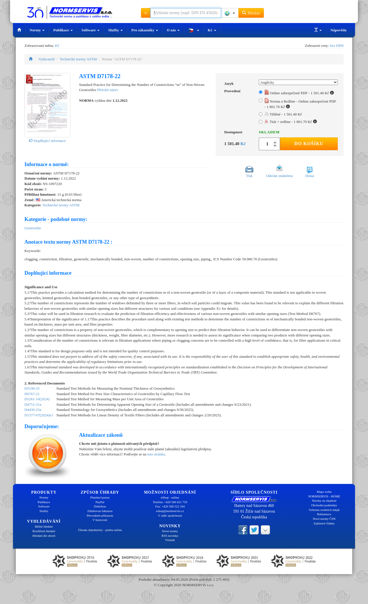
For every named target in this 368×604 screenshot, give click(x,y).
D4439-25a (32, 409)
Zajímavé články (324, 523)
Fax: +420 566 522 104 (170, 506)
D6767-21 (32, 394)
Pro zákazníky (144, 30)
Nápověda (338, 30)
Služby (115, 30)
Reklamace (324, 514)
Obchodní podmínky (324, 505)
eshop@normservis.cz (170, 511)
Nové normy (170, 531)
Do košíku (308, 143)
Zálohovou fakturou (100, 511)
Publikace (63, 30)
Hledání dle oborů (43, 535)
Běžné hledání (44, 526)
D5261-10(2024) (36, 399)
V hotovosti (100, 520)
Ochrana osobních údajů (324, 509)
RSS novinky (170, 535)
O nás (173, 30)
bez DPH (337, 45)
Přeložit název (107, 90)
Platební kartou (100, 497)
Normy (37, 30)
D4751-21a (32, 404)
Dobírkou (100, 506)
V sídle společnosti (170, 515)
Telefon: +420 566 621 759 (170, 502)
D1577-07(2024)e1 (38, 415)
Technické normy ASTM (78, 59)
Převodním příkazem (100, 515)
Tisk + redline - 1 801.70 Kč (290, 122)
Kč (212, 30)
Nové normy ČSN (324, 518)
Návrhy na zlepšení (324, 500)
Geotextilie (32, 228)
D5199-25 (32, 388)
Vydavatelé (46, 59)
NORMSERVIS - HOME (324, 496)
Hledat (251, 12)
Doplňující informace (47, 141)
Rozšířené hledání (43, 531)
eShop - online (170, 497)
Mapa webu (324, 491)
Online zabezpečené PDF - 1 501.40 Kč (299, 93)
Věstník (170, 540)
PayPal (99, 502)
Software (90, 30)
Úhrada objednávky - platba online (100, 530)
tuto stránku (156, 454)
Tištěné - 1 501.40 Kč (283, 114)
